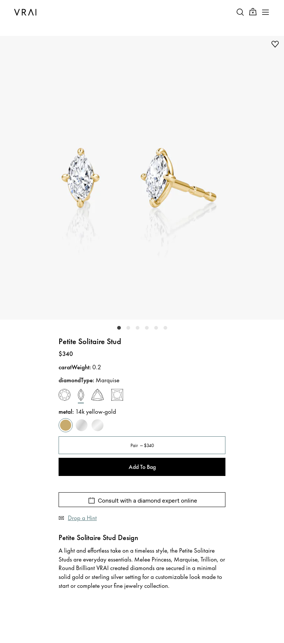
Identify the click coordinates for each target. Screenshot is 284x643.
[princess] (117, 396)
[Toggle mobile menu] (265, 12)
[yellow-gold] (66, 425)
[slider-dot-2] (137, 328)
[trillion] (97, 396)
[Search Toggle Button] (240, 12)
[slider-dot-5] (165, 328)
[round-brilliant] (64, 396)
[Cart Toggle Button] (252, 12)
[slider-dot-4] (156, 328)
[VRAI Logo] (25, 12)
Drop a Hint (82, 518)
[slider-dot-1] (128, 328)
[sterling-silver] (97, 425)
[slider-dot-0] (119, 328)
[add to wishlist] (275, 44)
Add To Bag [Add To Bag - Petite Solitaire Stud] (142, 467)
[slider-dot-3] (147, 328)
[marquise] (81, 396)
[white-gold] (82, 425)
